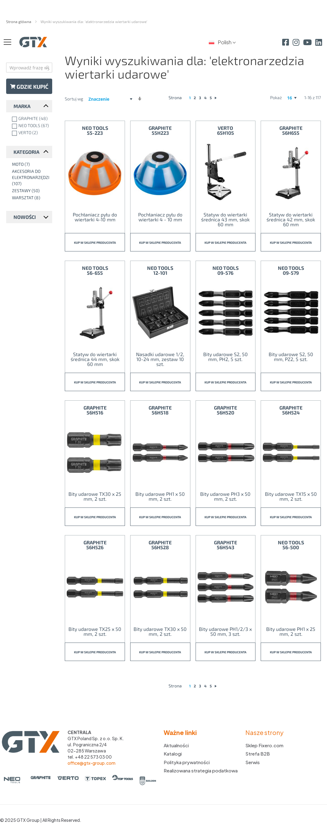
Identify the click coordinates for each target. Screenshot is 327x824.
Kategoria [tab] (26, 152)
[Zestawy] (30, 191)
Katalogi (173, 753)
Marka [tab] (22, 106)
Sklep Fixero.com (264, 745)
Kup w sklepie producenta (95, 242)
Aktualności (176, 745)
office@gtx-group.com (91, 763)
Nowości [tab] (25, 217)
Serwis (252, 762)
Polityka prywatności (187, 762)
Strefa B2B (257, 753)
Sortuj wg (74, 98)
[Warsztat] (30, 198)
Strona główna (19, 21)
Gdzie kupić (29, 86)
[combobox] (29, 67)
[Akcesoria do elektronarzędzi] (30, 177)
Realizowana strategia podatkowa (201, 770)
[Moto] (30, 164)
